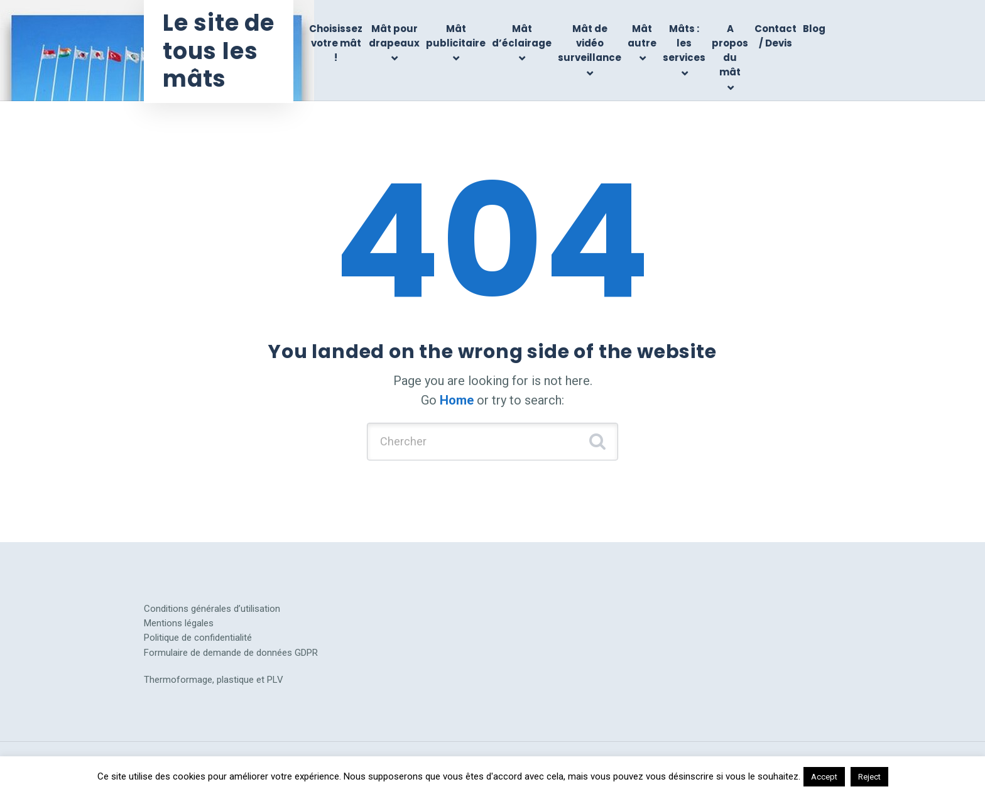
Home (457, 400)
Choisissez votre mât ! (335, 43)
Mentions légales (179, 623)
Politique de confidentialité (198, 637)
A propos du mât (730, 50)
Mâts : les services (684, 43)
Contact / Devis (775, 36)
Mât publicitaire (456, 36)
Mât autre (642, 36)
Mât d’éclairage (522, 36)
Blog (814, 28)
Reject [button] (869, 776)
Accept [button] (824, 776)
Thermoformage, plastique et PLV (213, 679)
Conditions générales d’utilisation (212, 608)
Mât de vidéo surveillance (589, 43)
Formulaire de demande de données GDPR (231, 652)
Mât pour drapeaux (394, 36)
